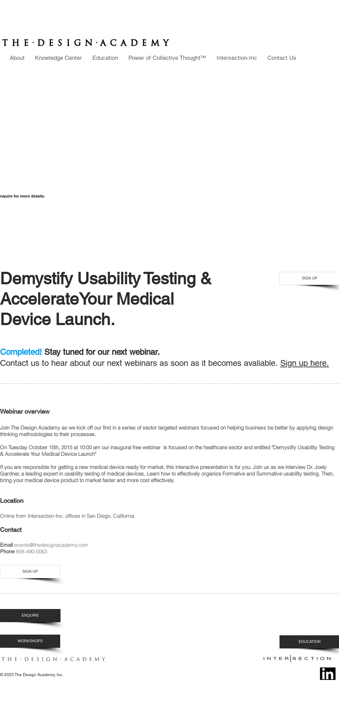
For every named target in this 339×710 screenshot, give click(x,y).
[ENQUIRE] (30, 615)
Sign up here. (304, 363)
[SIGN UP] (30, 571)
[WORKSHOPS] (30, 641)
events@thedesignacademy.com (51, 545)
